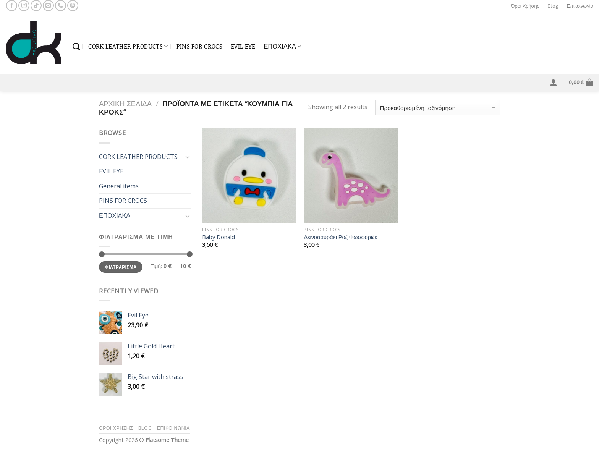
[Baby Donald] (249, 175)
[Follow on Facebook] (11, 5)
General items (119, 186)
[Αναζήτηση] (76, 46)
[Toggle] (188, 156)
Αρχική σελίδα (125, 103)
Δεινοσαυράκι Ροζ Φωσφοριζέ (340, 237)
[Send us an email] (48, 5)
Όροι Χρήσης (525, 5)
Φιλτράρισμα (121, 267)
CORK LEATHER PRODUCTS (128, 46)
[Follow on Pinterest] (72, 5)
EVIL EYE (243, 46)
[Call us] (60, 5)
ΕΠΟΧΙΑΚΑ (282, 46)
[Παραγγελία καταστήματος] (437, 107)
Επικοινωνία (580, 5)
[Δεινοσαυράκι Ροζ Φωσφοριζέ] (351, 175)
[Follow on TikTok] (36, 5)
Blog (553, 5)
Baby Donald (218, 237)
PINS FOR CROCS (199, 46)
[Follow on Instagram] (23, 5)
